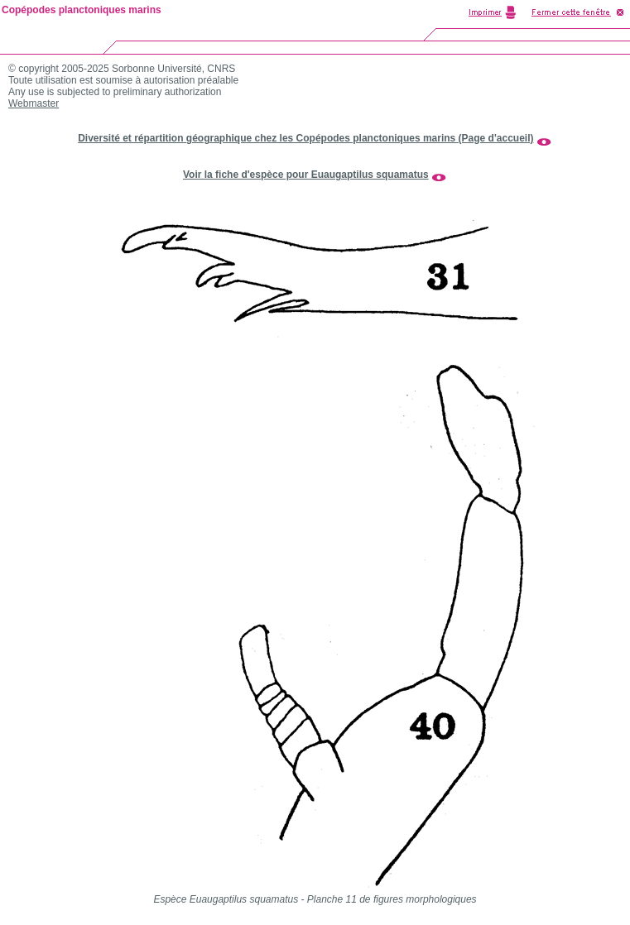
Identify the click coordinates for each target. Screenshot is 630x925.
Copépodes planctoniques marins (81, 10)
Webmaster (33, 103)
